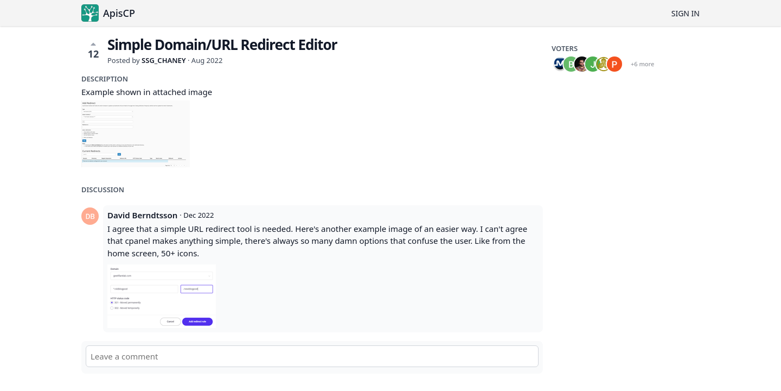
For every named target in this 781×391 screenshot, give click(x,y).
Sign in (685, 13)
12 (93, 50)
